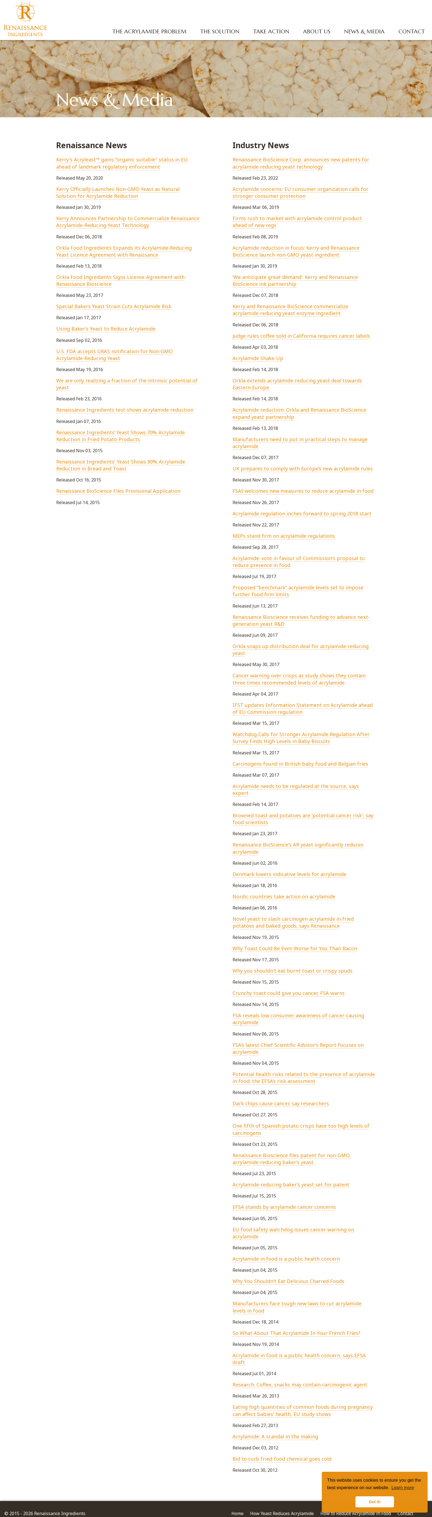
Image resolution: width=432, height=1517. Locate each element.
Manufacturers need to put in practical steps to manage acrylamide (300, 442)
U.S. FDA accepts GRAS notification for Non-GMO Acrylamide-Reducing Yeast (114, 354)
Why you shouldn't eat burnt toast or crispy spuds (293, 970)
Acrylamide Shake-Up (258, 358)
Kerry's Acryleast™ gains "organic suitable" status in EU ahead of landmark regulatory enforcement (122, 163)
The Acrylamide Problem (148, 31)
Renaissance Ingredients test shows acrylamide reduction (124, 409)
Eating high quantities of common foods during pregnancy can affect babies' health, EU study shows (303, 1410)
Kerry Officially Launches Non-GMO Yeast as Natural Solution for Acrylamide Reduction (118, 192)
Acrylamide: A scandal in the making (275, 1436)
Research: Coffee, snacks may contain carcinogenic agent (300, 1384)
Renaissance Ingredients (26, 19)
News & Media (363, 31)
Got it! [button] (374, 1502)
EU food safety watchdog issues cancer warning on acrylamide (293, 1233)
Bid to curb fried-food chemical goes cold (282, 1458)
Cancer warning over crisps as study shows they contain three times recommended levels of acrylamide (299, 679)
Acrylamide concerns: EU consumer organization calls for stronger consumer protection (300, 192)
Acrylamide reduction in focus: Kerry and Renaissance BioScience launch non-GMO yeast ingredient (296, 251)
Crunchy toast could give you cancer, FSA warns (289, 993)
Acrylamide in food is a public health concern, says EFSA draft (299, 1359)
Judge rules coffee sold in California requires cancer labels (301, 335)
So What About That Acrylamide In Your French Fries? (296, 1333)
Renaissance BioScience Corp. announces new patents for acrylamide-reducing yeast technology (301, 163)
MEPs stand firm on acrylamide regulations (284, 536)
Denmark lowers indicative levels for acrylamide (289, 874)
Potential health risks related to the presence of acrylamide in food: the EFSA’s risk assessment (304, 1077)
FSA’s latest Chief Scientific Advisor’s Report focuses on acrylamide (298, 1048)
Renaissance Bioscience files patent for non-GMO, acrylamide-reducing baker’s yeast (292, 1158)
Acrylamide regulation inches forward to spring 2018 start (302, 513)
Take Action (270, 31)
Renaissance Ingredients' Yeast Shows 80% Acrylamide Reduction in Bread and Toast (120, 465)
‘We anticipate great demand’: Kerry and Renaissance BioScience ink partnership (295, 280)
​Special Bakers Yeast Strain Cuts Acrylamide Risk (113, 306)
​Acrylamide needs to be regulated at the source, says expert (296, 789)
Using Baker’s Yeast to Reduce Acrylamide (105, 328)
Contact (410, 31)
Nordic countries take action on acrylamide (284, 896)
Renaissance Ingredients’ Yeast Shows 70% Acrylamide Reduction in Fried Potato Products (120, 436)
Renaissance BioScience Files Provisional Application (118, 491)
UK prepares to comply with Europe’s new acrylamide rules (303, 468)
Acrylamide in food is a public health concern (286, 1258)
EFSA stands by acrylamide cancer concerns (284, 1207)
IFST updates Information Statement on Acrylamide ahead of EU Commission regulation (303, 708)
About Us (315, 31)
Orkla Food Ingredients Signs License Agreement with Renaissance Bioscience (120, 280)
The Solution (218, 31)
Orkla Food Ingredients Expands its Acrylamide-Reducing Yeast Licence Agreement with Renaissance (124, 251)
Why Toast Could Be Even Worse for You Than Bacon (295, 948)
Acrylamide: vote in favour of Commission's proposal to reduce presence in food (299, 561)
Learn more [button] (402, 1487)
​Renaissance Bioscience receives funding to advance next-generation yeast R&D (301, 620)
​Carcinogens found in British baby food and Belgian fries (300, 763)
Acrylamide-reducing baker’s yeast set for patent (291, 1184)
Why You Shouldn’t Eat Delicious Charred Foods (288, 1281)
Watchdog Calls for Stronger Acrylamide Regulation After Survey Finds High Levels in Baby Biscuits (301, 737)
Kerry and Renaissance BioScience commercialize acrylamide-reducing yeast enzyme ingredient (290, 309)
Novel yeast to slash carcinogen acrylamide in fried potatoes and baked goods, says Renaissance (293, 922)
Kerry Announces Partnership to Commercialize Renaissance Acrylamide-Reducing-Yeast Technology (127, 221)
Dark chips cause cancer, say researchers (281, 1103)
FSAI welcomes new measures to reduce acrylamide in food (303, 491)
